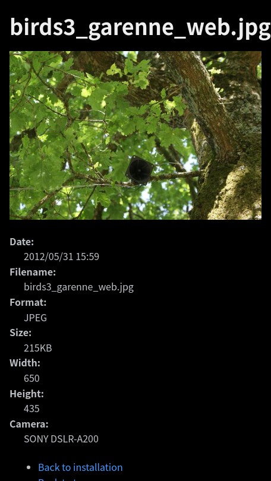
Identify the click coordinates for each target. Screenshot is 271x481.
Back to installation (80, 467)
